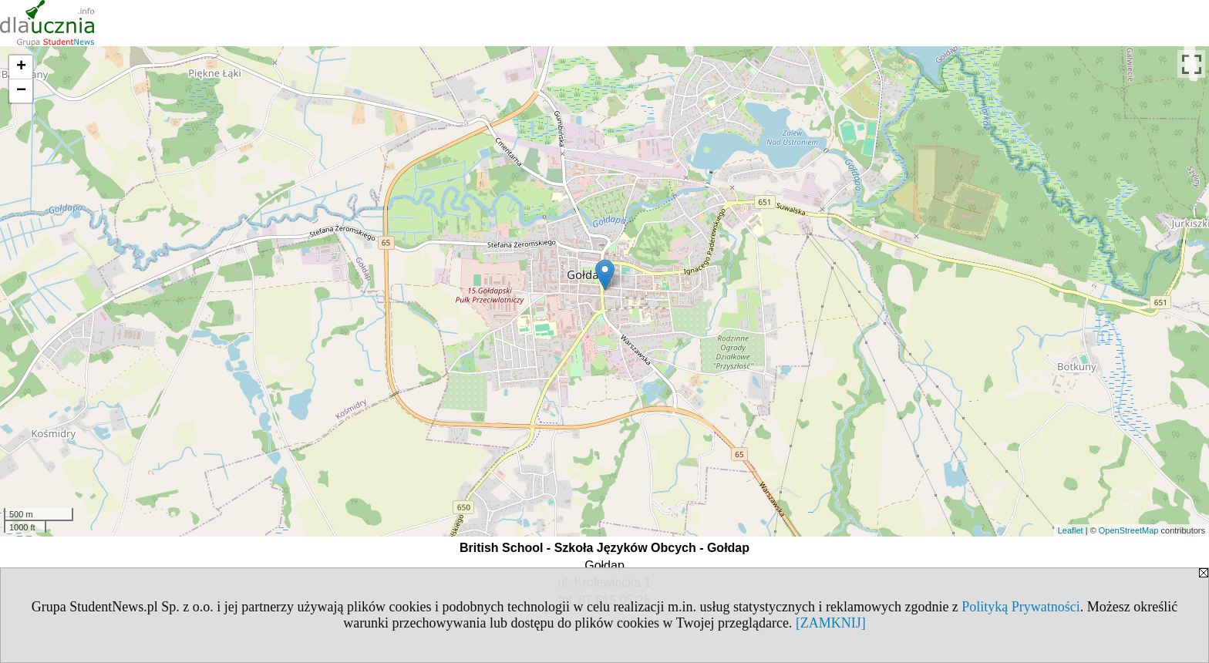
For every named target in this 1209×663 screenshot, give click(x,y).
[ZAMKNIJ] (831, 623)
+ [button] (21, 67)
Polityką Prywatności (1020, 606)
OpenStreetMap (1129, 530)
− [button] (21, 91)
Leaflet (1070, 530)
